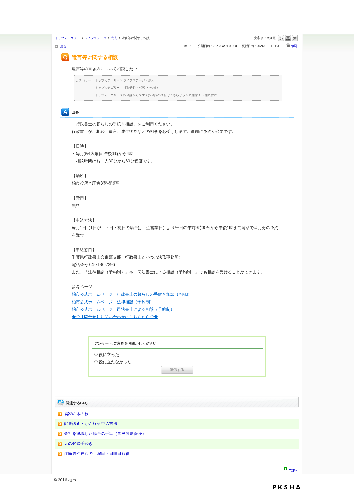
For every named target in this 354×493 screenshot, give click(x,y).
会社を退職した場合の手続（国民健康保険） (105, 433)
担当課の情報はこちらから (166, 95)
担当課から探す (134, 95)
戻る (63, 46)
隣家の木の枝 (76, 414)
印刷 (294, 46)
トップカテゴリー (67, 38)
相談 (142, 87)
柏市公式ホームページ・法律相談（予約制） (113, 302)
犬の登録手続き (78, 443)
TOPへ (293, 470)
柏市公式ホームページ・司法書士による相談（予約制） (123, 309)
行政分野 (129, 87)
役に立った (109, 354)
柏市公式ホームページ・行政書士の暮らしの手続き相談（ (131, 294)
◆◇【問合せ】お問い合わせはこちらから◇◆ (115, 317)
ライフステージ (95, 38)
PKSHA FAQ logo (286, 487)
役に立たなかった (115, 362)
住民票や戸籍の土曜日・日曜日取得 (97, 453)
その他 (153, 87)
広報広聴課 (209, 95)
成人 (114, 38)
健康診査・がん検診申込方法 (90, 423)
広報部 (193, 95)
